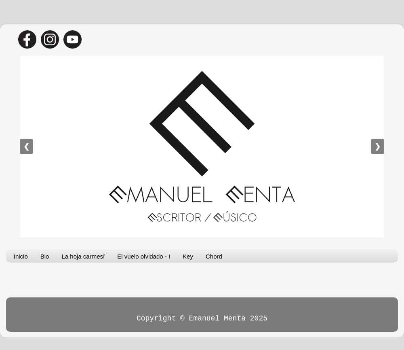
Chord (214, 256)
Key (188, 256)
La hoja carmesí (83, 256)
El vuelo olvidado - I (143, 256)
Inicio (21, 256)
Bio (44, 256)
